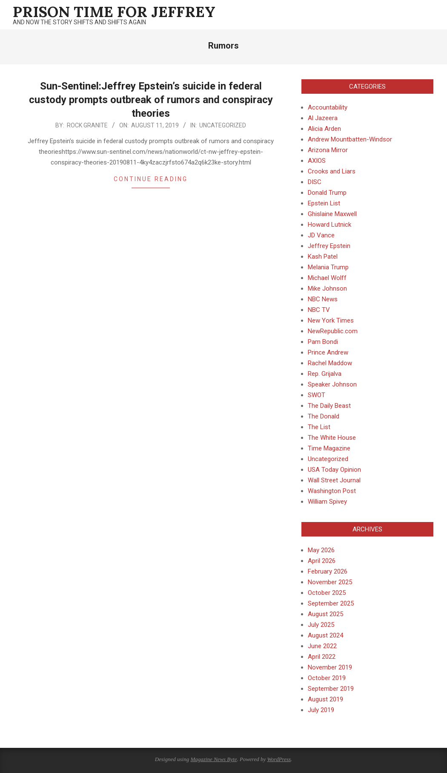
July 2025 (321, 625)
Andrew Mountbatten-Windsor (350, 139)
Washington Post (332, 491)
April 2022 (321, 657)
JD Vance (321, 235)
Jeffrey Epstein (329, 246)
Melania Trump (328, 267)
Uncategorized (222, 125)
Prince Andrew (328, 352)
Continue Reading (151, 179)
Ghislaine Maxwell (332, 214)
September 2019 (331, 688)
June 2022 (322, 646)
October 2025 (327, 593)
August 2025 (325, 614)
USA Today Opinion (334, 469)
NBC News (323, 299)
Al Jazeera (323, 118)
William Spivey (327, 501)
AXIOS (317, 160)
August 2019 (325, 699)
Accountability (327, 107)
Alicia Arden (324, 129)
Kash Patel (323, 256)
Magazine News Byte (213, 759)
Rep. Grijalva (324, 374)
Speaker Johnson (332, 384)
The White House (332, 437)
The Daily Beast (329, 406)
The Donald (323, 416)
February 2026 (327, 571)
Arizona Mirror (328, 150)
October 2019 (327, 678)
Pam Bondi (323, 342)
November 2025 (330, 582)
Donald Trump (327, 192)
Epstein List (324, 203)
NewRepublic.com (333, 331)
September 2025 (331, 603)
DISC (314, 182)
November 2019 (330, 667)
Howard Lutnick (329, 224)
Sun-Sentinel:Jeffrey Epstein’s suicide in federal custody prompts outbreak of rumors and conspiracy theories (151, 99)
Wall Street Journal (334, 480)
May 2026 (321, 550)
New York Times (331, 320)
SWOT (316, 395)
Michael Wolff (327, 278)
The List (319, 427)
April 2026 (321, 561)
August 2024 (325, 635)
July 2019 (321, 710)
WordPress (279, 759)
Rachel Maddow (330, 363)
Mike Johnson (327, 288)
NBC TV (319, 310)
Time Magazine (329, 448)
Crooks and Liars (331, 171)
